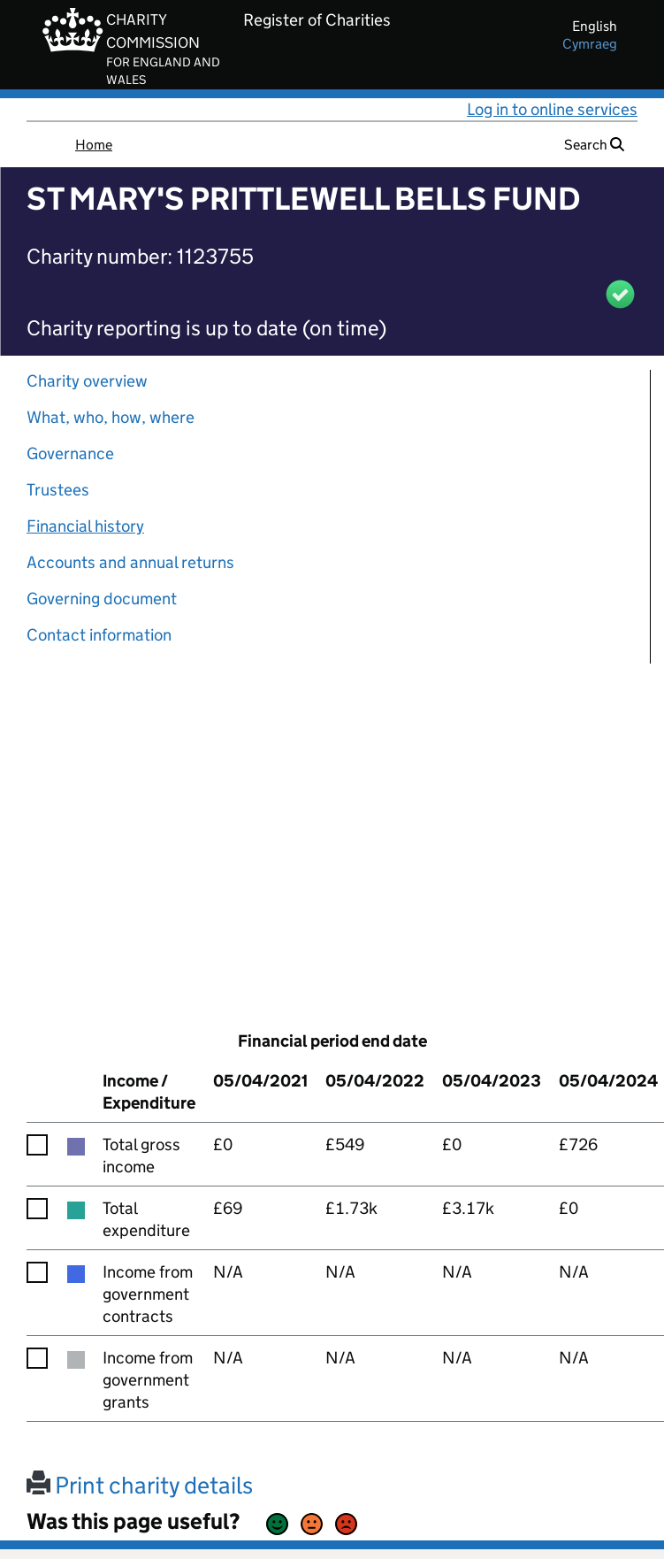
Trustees (58, 490)
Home (93, 144)
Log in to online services (552, 109)
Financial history (85, 526)
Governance (70, 453)
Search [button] (594, 144)
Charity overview (87, 381)
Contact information (99, 635)
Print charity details (140, 1485)
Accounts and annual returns (130, 562)
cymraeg (589, 43)
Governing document (102, 598)
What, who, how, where (111, 417)
